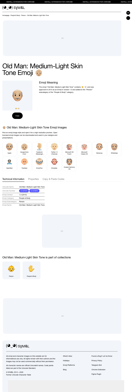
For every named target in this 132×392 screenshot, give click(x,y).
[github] (110, 346)
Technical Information (13, 179)
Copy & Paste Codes (53, 179)
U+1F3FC (34, 191)
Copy (17, 116)
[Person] (11, 270)
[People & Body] (31, 270)
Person (21, 202)
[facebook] (116, 346)
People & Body (24, 198)
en (128, 13)
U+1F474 (24, 191)
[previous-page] (5, 15)
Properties (33, 179)
